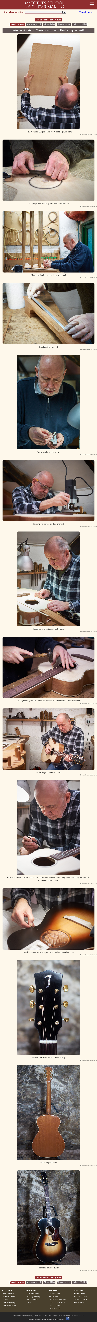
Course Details (9, 1296)
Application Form (57, 1302)
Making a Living (33, 1296)
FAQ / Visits (55, 1305)
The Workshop (9, 1302)
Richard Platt (49, 24)
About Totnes (79, 1293)
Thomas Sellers (63, 24)
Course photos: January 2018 (48, 20)
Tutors (5, 1299)
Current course (80, 1299)
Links (29, 1302)
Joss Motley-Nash (34, 24)
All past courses (80, 1296)
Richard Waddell (79, 24)
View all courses (86, 12)
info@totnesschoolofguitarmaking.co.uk (45, 1319)
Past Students (32, 1299)
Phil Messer (79, 1302)
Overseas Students (58, 1299)
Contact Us (55, 1308)
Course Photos (33, 1293)
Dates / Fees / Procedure (55, 1295)
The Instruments (10, 1305)
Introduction (8, 1293)
